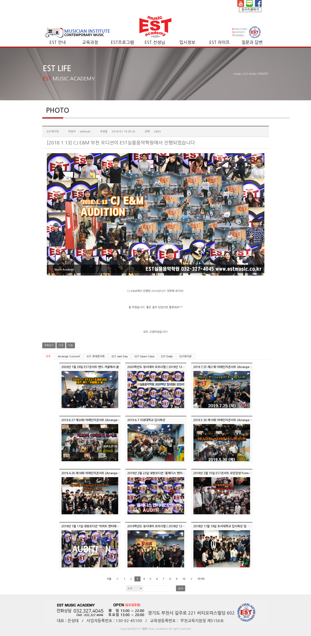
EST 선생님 (155, 42)
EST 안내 (58, 42)
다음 (70, 345)
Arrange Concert (69, 356)
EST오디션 (186, 356)
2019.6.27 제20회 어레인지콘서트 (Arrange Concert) (95, 420)
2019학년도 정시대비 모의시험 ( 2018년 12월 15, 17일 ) (163, 526)
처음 (109, 579)
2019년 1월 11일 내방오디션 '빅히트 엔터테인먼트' (93, 526)
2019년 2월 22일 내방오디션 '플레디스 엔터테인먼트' (160, 473)
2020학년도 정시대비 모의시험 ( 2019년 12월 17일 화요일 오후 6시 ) (170, 367)
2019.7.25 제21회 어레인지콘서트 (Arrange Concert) (227, 367)
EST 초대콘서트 (96, 356)
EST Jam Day (120, 356)
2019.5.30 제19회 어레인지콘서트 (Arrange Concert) (227, 420)
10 (183, 579)
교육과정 (90, 42)
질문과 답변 (252, 42)
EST (145, 628)
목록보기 (49, 345)
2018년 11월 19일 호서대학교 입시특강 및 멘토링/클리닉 (229, 526)
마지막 (201, 579)
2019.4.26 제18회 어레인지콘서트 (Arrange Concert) (95, 473)
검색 (180, 588)
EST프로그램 (122, 42)
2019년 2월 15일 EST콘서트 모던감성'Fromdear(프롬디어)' (231, 473)
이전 (61, 345)
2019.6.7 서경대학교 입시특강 (146, 420)
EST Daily (167, 356)
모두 (48, 356)
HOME (237, 74)
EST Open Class (144, 356)
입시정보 (187, 42)
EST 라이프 (219, 42)
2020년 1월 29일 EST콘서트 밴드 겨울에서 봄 (90, 367)
